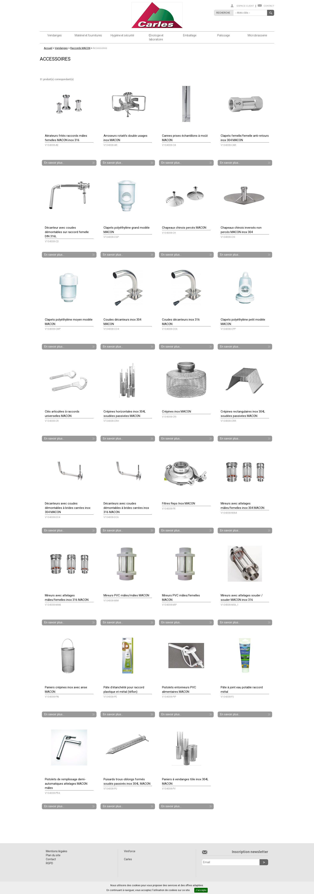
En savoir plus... (54, 162)
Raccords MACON (80, 48)
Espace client (245, 6)
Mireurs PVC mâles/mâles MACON (126, 595)
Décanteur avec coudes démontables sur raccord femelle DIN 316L (67, 232)
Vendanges (54, 35)
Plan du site (53, 855)
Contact (269, 6)
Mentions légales (56, 851)
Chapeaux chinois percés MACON (184, 227)
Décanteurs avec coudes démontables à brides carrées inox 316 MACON (126, 508)
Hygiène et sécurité (122, 35)
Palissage (223, 35)
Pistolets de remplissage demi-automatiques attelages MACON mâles (66, 783)
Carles (128, 859)
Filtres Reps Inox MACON (178, 503)
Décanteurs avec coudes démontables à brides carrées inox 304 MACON (67, 508)
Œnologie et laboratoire (156, 37)
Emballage (189, 35)
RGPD (49, 863)
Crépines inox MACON (176, 411)
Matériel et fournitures (88, 35)
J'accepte (200, 890)
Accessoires (100, 48)
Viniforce (129, 851)
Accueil (48, 48)
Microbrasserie (257, 35)
